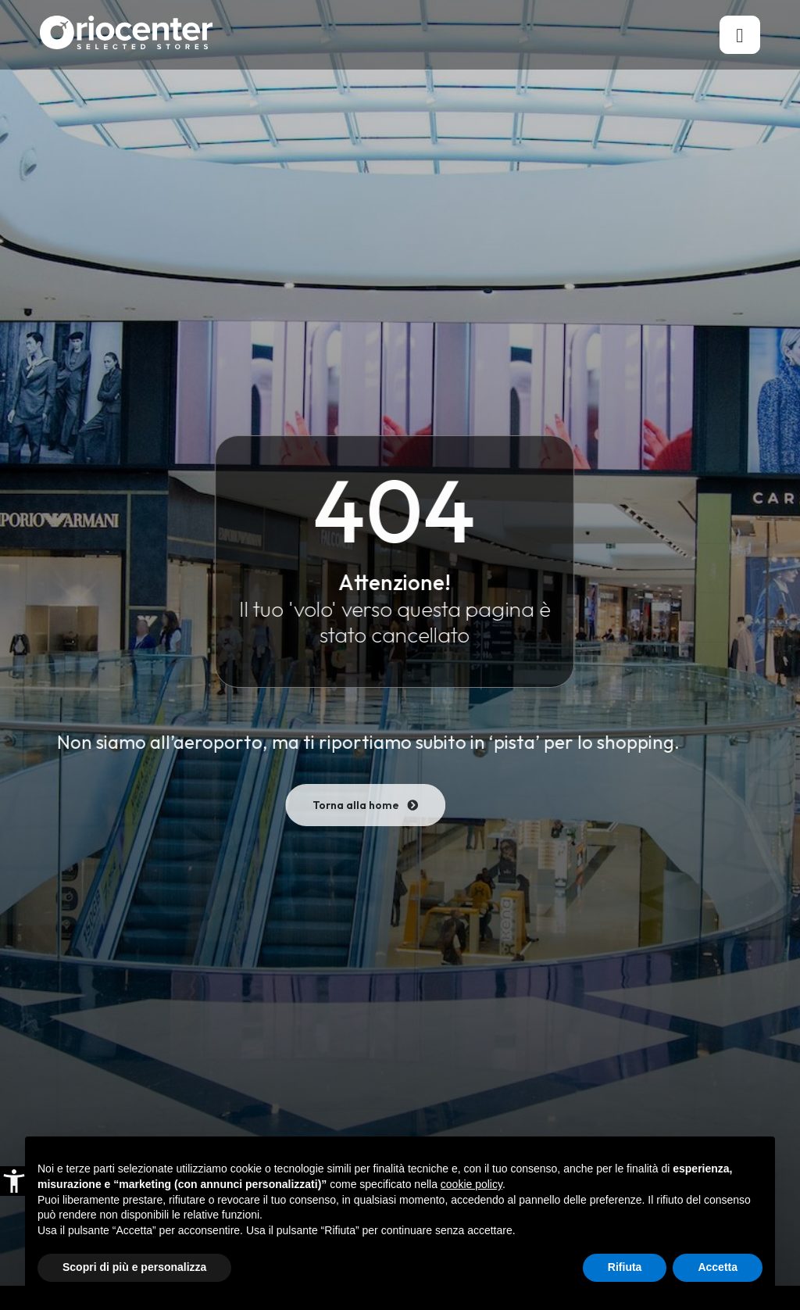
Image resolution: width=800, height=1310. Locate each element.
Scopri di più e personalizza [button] (134, 1267)
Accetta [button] (718, 1267)
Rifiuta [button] (625, 1267)
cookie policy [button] (471, 1184)
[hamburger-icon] (740, 35)
